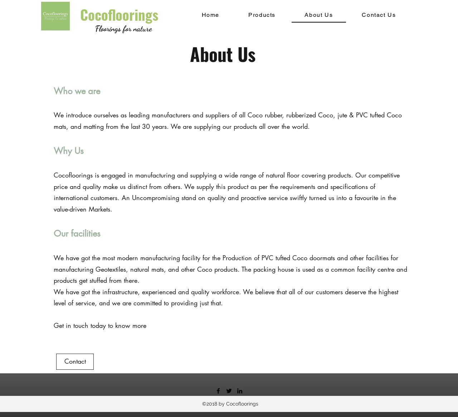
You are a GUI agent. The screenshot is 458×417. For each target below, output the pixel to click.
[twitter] (229, 390)
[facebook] (218, 390)
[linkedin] (239, 390)
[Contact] (75, 362)
